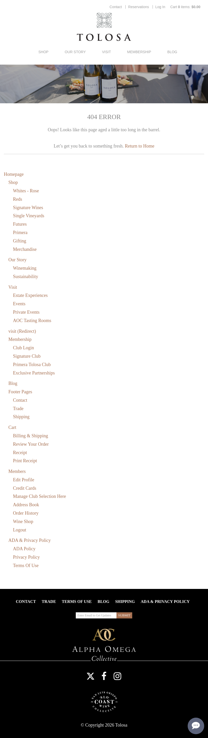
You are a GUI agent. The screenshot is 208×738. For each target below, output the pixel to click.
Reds (17, 199)
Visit (106, 52)
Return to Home (139, 146)
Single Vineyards (28, 215)
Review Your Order (31, 444)
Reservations (138, 7)
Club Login (23, 347)
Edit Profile (23, 479)
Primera (20, 232)
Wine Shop (23, 521)
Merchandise (25, 249)
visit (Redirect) (22, 331)
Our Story (75, 52)
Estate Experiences (30, 295)
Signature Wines (28, 207)
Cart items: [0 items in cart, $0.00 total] (185, 7)
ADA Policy (24, 548)
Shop (43, 52)
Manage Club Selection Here (39, 496)
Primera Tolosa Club (32, 364)
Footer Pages (20, 391)
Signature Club (27, 356)
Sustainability (25, 276)
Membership (139, 52)
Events (19, 303)
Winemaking (24, 268)
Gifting (19, 240)
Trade (18, 408)
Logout (19, 529)
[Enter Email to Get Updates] (96, 615)
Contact (116, 7)
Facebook (104, 676)
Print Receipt (25, 460)
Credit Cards (24, 488)
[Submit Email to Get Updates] (124, 615)
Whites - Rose (26, 190)
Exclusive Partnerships (34, 372)
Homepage (14, 174)
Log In (160, 7)
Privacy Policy (26, 557)
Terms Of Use (26, 565)
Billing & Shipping (30, 435)
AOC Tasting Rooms (32, 320)
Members (17, 471)
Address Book (26, 504)
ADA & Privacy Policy (29, 540)
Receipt (20, 452)
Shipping (21, 416)
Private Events (26, 312)
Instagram (117, 676)
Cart (12, 427)
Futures (20, 224)
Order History (25, 513)
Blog (172, 52)
